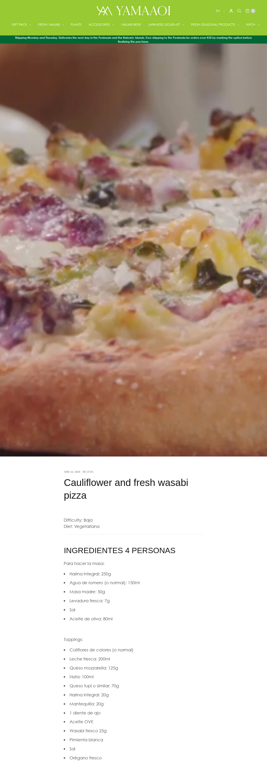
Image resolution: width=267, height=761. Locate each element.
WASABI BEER (131, 24)
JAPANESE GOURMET (164, 24)
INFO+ (250, 24)
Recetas (88, 471)
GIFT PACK (19, 24)
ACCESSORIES (99, 24)
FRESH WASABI (49, 24)
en (218, 11)
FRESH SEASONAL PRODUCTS (213, 24)
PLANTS (76, 24)
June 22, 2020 (72, 471)
